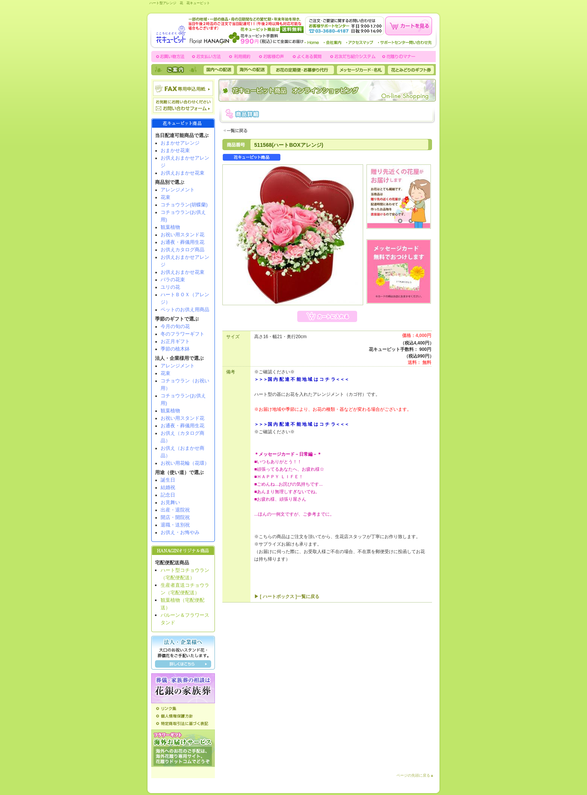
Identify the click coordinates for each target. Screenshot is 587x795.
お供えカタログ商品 (182, 249)
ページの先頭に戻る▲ (415, 775)
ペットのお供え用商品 (185, 309)
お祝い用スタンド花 (182, 234)
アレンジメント (178, 189)
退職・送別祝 (175, 525)
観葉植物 (170, 227)
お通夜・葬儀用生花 (182, 242)
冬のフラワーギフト (182, 334)
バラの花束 (173, 279)
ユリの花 (170, 287)
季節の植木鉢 (175, 349)
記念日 (168, 495)
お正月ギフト (175, 341)
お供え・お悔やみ (180, 532)
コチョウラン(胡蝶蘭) (184, 204)
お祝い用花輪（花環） (185, 463)
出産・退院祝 (175, 510)
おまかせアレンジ (180, 143)
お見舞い (170, 502)
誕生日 (168, 480)
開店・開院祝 (175, 517)
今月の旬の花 (175, 326)
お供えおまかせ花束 (182, 173)
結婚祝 (168, 487)
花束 (165, 197)
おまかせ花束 (175, 150)
